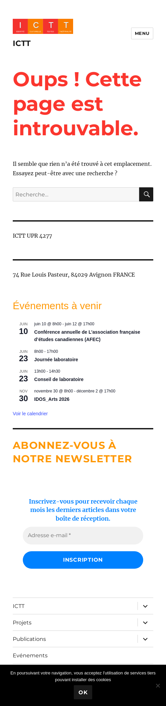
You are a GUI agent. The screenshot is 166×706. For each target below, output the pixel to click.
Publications (29, 639)
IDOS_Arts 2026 (51, 399)
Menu (142, 33)
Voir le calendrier (30, 413)
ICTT (22, 43)
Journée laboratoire (56, 359)
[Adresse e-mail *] (83, 535)
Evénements (30, 655)
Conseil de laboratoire (59, 379)
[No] (157, 685)
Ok (83, 692)
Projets (22, 622)
